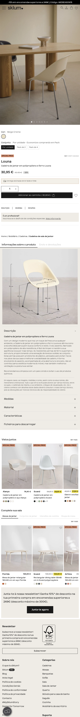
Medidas (18, 208)
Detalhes (31, 208)
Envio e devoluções (50, 244)
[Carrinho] (71, 7)
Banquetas (47, 674)
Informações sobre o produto (19, 244)
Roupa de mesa (68, 516)
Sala (44, 682)
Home (4, 236)
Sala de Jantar (49, 686)
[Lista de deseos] (76, 7)
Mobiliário (13, 236)
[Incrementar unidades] (15, 189)
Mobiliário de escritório (54, 706)
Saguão (46, 698)
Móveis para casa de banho (56, 694)
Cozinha (46, 702)
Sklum (8, 670)
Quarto (46, 690)
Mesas (45, 670)
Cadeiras (23, 236)
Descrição (5, 208)
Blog (4, 674)
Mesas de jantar (9, 516)
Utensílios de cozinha (49, 516)
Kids (4, 715)
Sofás (45, 678)
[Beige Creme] (3, 136)
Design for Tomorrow (13, 706)
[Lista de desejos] (76, 195)
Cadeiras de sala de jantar (41, 236)
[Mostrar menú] (4, 8)
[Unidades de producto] (9, 189)
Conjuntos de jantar (28, 516)
